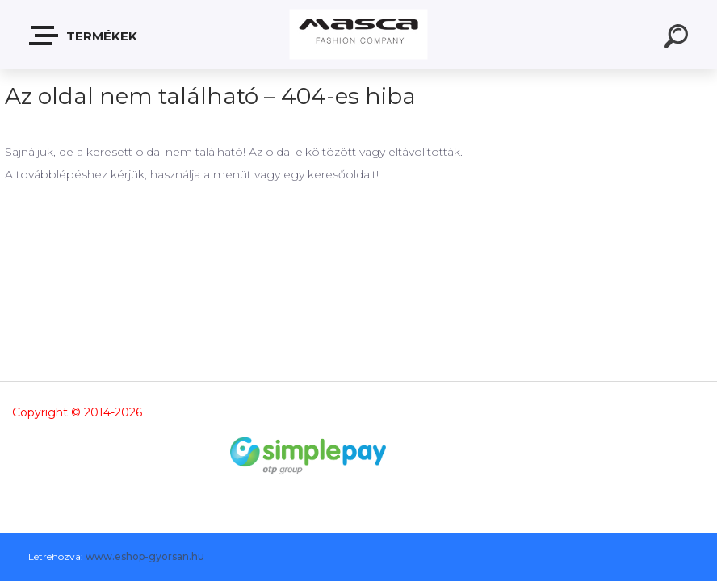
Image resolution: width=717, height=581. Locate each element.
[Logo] (359, 34)
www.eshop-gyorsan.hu (145, 556)
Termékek (84, 35)
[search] (678, 38)
